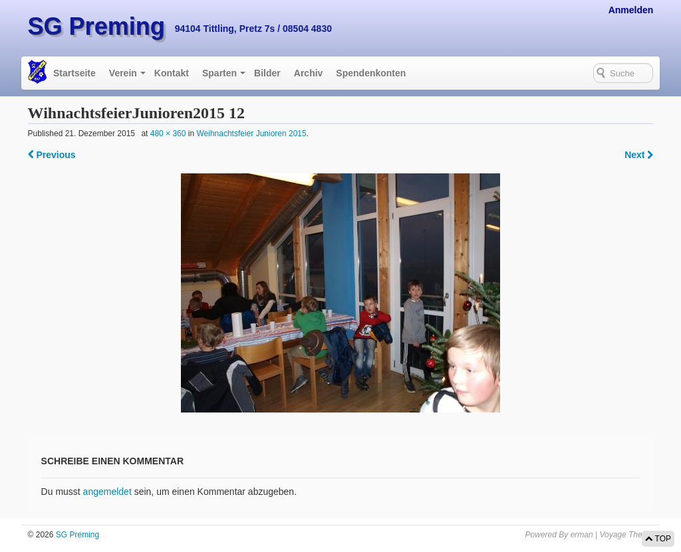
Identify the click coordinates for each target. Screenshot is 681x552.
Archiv (308, 73)
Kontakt (171, 73)
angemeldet (107, 491)
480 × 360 (168, 133)
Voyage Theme (626, 534)
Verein (123, 73)
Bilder (267, 73)
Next (638, 154)
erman (582, 534)
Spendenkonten (371, 73)
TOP (658, 538)
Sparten (219, 73)
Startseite (74, 73)
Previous (52, 154)
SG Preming (96, 26)
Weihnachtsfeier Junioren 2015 (251, 133)
